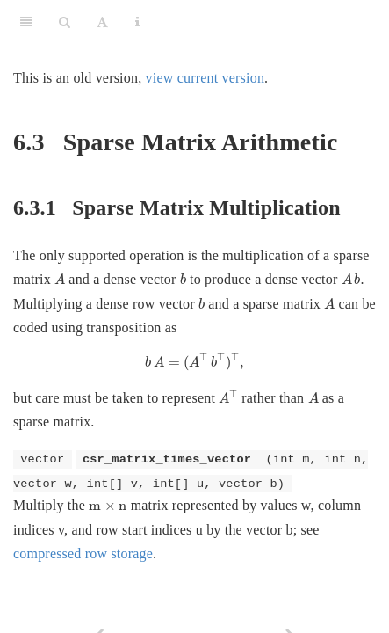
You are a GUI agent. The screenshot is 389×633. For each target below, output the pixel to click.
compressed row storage (83, 553)
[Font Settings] (102, 22)
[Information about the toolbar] (137, 22)
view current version (205, 77)
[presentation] (59, 279)
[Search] (64, 22)
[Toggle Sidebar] (26, 22)
